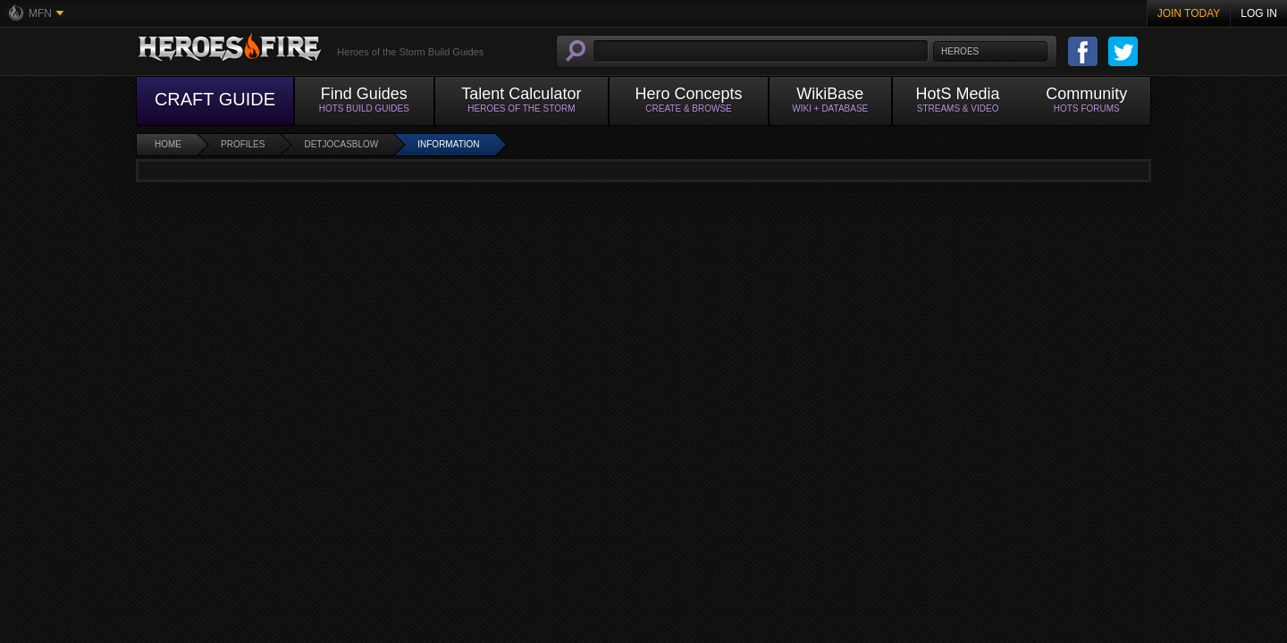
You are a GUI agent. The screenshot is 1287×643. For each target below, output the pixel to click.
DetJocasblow (341, 144)
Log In (1259, 13)
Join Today (1189, 13)
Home (168, 144)
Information (448, 144)
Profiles (243, 144)
